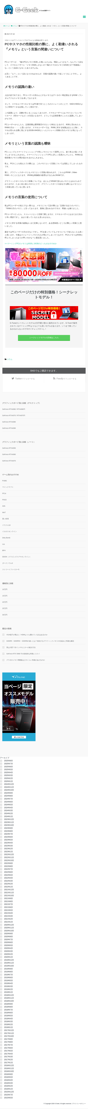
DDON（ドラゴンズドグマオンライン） (16, 557)
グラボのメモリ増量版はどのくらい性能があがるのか (25, 661)
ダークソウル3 (7, 564)
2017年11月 (9, 1034)
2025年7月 (8, 764)
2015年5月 (8, 1098)
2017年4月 (8, 1054)
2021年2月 (8, 920)
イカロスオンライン (9, 532)
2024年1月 (8, 817)
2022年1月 (8, 887)
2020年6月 (8, 943)
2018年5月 (8, 1016)
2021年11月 (9, 893)
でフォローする (25, 379)
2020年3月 (8, 952)
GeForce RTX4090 (9, 429)
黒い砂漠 (5, 519)
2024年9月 (8, 794)
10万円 (4, 590)
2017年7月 (8, 1046)
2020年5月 (8, 946)
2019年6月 (8, 978)
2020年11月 (9, 928)
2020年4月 (8, 949)
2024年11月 (9, 788)
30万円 (4, 615)
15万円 (4, 596)
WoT (4, 513)
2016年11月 (9, 1069)
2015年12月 (9, 1093)
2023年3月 (8, 846)
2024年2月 (8, 814)
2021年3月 (8, 917)
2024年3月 (8, 811)
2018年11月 (9, 999)
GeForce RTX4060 (9, 455)
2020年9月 (8, 934)
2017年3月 (8, 1057)
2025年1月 (8, 782)
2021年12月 (9, 890)
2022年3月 (8, 882)
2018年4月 (8, 1019)
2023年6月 (8, 838)
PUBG (4, 481)
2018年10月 (9, 1002)
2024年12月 (9, 785)
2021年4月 (8, 914)
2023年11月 (9, 823)
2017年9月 (8, 1040)
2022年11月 (9, 858)
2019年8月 (8, 972)
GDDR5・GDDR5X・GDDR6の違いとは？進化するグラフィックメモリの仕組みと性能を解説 (40, 642)
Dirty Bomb (6, 538)
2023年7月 (8, 835)
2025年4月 (8, 773)
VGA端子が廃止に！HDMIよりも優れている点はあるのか (27, 635)
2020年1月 (8, 958)
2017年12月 (9, 1031)
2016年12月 (9, 1066)
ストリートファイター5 (10, 570)
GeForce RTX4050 (9, 449)
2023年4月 (8, 843)
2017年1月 (8, 1063)
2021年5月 (8, 911)
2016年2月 (8, 1087)
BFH (4, 551)
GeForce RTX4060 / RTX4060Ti (13, 410)
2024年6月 (8, 802)
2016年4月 (8, 1081)
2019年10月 (9, 966)
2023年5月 (8, 841)
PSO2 (4, 500)
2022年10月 (9, 861)
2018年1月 (8, 1028)
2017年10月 (9, 1037)
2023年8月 (8, 832)
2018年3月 (8, 1022)
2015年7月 (8, 1096)
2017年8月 (8, 1043)
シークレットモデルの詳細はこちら (44, 338)
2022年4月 (8, 879)
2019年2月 (8, 990)
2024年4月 (8, 808)
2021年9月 (8, 899)
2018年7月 (8, 1010)
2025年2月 (8, 779)
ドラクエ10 (6, 526)
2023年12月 (9, 820)
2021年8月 (8, 902)
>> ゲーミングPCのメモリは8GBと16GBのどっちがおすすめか (31, 244)
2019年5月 (8, 981)
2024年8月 (8, 797)
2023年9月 (8, 829)
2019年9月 (8, 969)
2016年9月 (8, 1075)
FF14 (4, 494)
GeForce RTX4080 (9, 422)
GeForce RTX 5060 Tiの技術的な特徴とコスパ (23, 654)
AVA (3, 507)
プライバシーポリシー (79, 1104)
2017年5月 (8, 1052)
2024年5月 (8, 805)
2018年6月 (8, 1013)
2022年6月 (8, 873)
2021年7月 (8, 905)
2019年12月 (9, 961)
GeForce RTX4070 (9, 461)
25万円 (4, 609)
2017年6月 (8, 1049)
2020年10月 (9, 931)
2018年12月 (9, 996)
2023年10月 (9, 826)
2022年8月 (8, 867)
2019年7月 (8, 975)
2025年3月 (8, 776)
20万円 (4, 603)
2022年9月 (8, 864)
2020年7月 (8, 940)
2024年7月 (8, 800)
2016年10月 (9, 1072)
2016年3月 (8, 1084)
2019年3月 (8, 987)
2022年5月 (8, 876)
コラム (9, 359)
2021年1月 (8, 923)
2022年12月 (9, 855)
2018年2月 (8, 1025)
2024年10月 (9, 791)
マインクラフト (8, 488)
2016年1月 (8, 1090)
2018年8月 (8, 1008)
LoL (3, 545)
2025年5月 (8, 770)
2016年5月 (8, 1078)
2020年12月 (9, 926)
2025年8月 (8, 761)
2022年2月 (8, 885)
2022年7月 (8, 870)
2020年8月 (8, 937)
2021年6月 (8, 908)
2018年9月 (8, 1005)
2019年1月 (8, 993)
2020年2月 (8, 955)
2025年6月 (8, 767)
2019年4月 (8, 984)
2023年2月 (8, 849)
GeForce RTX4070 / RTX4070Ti (13, 416)
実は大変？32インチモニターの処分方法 (21, 648)
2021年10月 (9, 896)
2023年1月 (8, 852)
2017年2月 (8, 1060)
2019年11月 (9, 964)
